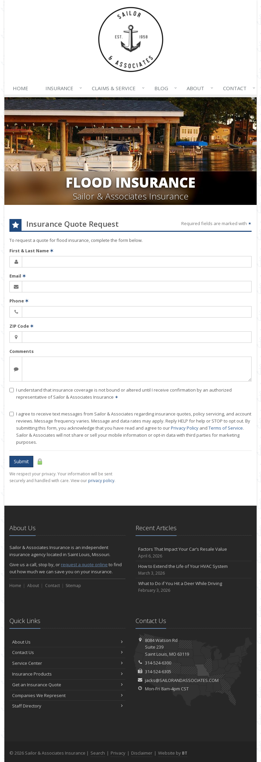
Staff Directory (67, 706)
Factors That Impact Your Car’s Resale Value (193, 552)
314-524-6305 (158, 671)
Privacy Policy (184, 428)
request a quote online (84, 564)
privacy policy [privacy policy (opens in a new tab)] (101, 480)
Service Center (67, 663)
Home (20, 88)
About (198, 88)
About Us (67, 642)
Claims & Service (117, 88)
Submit (21, 461)
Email (17, 276)
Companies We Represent (67, 695)
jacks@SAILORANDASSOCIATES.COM (182, 680)
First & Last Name (31, 251)
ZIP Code (21, 326)
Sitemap (73, 585)
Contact (238, 88)
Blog (164, 88)
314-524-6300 (158, 663)
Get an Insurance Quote (67, 685)
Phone (19, 301)
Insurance (62, 88)
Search (97, 753)
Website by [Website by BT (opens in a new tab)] (172, 753)
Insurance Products (67, 674)
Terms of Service (226, 428)
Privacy (118, 753)
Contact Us (67, 652)
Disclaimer (141, 753)
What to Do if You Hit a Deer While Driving (193, 586)
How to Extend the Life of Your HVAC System (193, 569)
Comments (21, 351)
